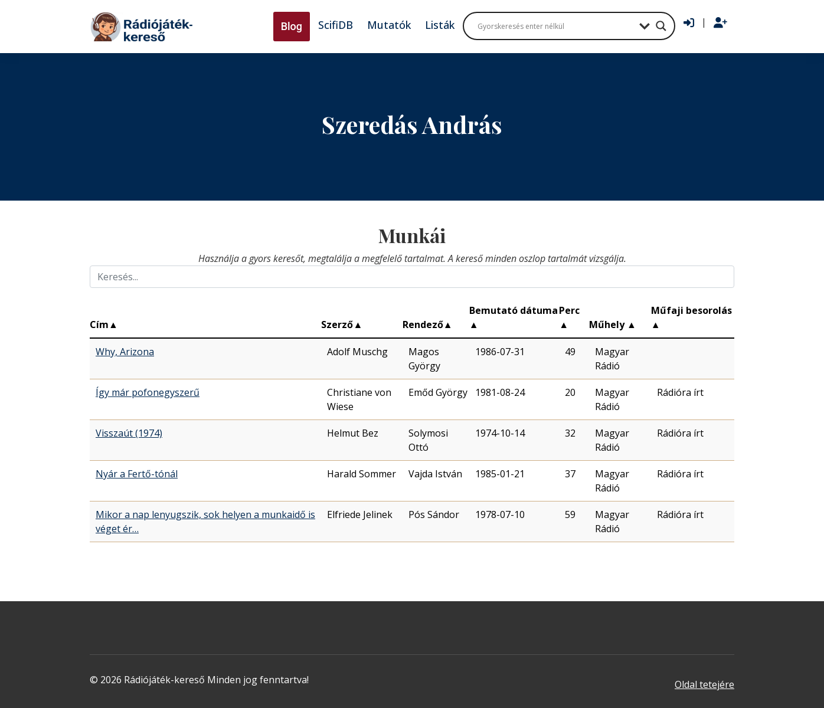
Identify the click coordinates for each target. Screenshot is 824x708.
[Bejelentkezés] (689, 23)
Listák (439, 25)
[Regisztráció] (720, 23)
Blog (291, 26)
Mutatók (389, 25)
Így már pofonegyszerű (148, 392)
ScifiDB (335, 25)
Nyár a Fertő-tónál (137, 473)
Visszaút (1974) (129, 433)
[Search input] (555, 26)
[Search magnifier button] (661, 26)
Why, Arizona (125, 351)
